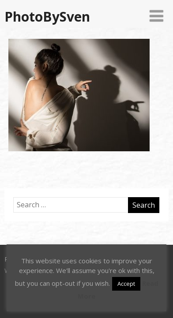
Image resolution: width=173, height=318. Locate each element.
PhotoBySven (47, 16)
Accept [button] (126, 284)
